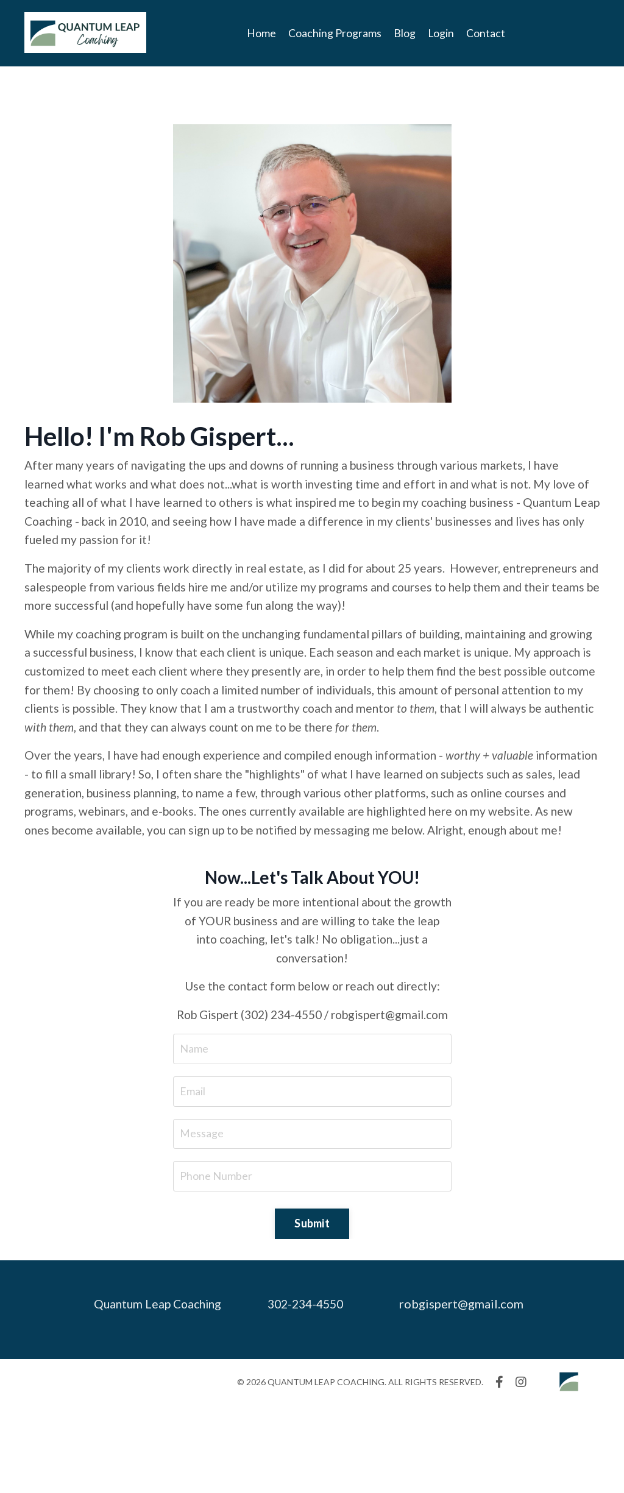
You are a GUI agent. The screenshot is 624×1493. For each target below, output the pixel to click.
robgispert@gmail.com (467, 1392)
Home (261, 33)
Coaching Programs (334, 33)
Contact (486, 33)
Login (441, 33)
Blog (405, 33)
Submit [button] (312, 1311)
